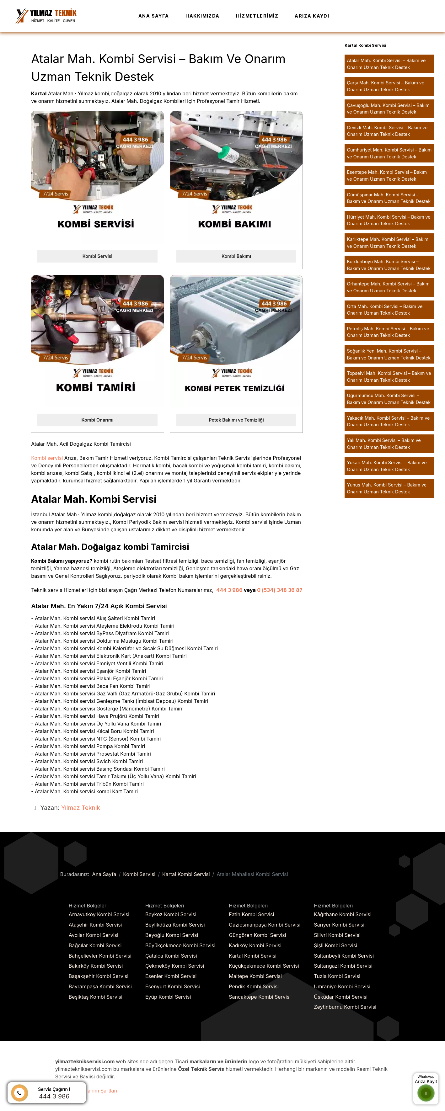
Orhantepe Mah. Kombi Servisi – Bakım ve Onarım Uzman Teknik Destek (388, 287)
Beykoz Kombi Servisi (170, 914)
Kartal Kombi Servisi (252, 956)
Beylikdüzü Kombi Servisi (175, 925)
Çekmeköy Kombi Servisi (174, 966)
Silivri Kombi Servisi (337, 935)
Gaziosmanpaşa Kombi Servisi (264, 925)
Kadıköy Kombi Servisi (255, 945)
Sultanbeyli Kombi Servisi (344, 956)
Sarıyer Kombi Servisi (339, 925)
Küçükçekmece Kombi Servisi (264, 966)
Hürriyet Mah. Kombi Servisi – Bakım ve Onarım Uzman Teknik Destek (389, 220)
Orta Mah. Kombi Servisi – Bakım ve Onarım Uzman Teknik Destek (385, 310)
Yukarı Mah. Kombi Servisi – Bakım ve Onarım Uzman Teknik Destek (387, 466)
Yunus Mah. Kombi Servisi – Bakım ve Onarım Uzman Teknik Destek (387, 488)
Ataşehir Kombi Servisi (95, 925)
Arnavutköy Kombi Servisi (99, 914)
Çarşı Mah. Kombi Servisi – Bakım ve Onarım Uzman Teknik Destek (386, 86)
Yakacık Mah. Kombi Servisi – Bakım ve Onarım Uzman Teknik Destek (388, 421)
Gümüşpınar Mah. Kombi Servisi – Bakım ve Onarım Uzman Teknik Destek (389, 198)
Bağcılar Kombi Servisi (95, 945)
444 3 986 (229, 590)
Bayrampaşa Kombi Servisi (100, 986)
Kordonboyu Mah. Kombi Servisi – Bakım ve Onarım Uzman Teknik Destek (389, 265)
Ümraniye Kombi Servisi (342, 986)
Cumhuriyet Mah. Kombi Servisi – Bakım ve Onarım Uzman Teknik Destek (389, 153)
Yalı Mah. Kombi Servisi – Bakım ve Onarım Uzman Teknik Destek (384, 444)
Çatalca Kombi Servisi (171, 956)
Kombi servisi (47, 458)
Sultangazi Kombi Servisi (343, 966)
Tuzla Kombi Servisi (337, 976)
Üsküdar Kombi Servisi (340, 997)
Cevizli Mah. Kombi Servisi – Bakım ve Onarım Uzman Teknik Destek (387, 131)
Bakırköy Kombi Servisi (96, 966)
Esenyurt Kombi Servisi (172, 986)
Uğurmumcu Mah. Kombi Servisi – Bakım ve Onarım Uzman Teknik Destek (389, 399)
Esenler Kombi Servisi (171, 976)
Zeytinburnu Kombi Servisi (345, 1007)
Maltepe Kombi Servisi (255, 976)
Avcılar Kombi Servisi (93, 935)
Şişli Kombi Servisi (335, 945)
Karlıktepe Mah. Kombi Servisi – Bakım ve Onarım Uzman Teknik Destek (388, 243)
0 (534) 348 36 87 (280, 590)
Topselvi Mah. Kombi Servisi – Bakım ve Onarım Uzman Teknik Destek (389, 376)
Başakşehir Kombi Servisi (98, 976)
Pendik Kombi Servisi (254, 986)
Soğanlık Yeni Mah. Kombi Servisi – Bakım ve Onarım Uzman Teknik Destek (389, 354)
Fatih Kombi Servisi (251, 914)
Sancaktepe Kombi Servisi (260, 997)
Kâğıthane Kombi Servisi (342, 914)
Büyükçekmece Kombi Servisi (180, 945)
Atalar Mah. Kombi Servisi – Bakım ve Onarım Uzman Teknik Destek (386, 64)
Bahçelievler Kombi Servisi (100, 956)
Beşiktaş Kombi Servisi (95, 997)
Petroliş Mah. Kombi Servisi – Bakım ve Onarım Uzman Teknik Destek (388, 332)
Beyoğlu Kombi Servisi (171, 935)
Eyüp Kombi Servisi (168, 997)
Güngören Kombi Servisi (257, 935)
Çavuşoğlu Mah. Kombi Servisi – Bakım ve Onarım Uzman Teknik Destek (388, 109)
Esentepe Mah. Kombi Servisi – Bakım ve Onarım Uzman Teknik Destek (387, 175)
